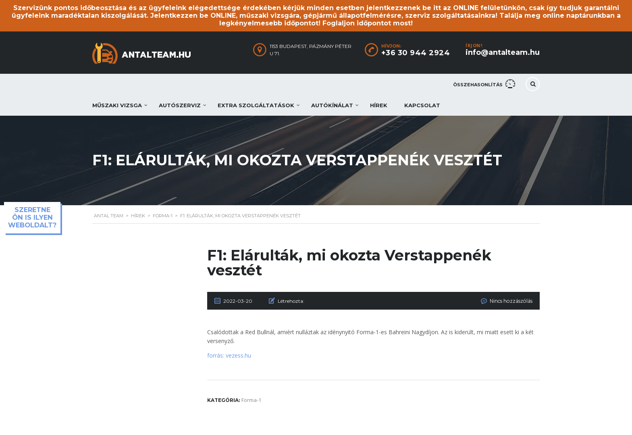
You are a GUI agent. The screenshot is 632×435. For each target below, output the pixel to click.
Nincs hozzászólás (511, 301)
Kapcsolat (422, 105)
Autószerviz (180, 105)
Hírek (378, 105)
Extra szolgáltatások (256, 105)
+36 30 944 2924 (415, 52)
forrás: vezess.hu (229, 355)
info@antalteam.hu (503, 52)
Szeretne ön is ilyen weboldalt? (32, 217)
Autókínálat (332, 105)
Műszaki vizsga (117, 105)
